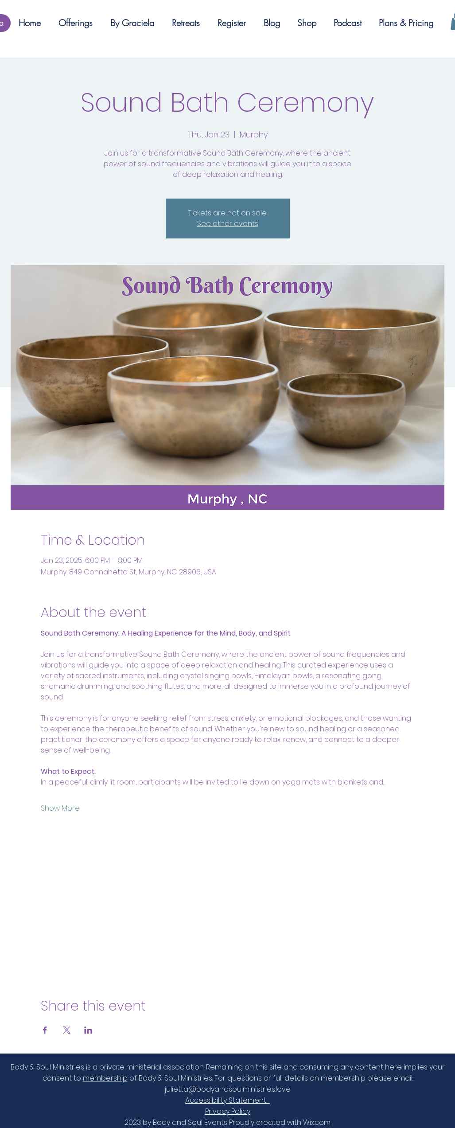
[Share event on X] (66, 1030)
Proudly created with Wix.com (280, 1122)
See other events (227, 224)
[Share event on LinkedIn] (88, 1030)
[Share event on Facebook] (45, 1030)
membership (105, 1078)
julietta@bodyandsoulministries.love (228, 1089)
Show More (60, 808)
